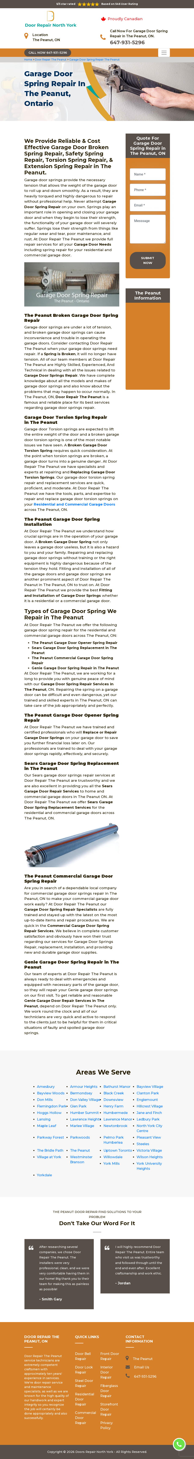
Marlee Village (82, 1126)
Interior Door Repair (106, 1372)
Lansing (43, 1119)
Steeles (143, 1144)
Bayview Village (150, 1087)
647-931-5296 (127, 42)
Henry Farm (113, 1106)
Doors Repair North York (94, 1452)
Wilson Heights (150, 1157)
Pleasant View (149, 1137)
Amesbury (46, 1087)
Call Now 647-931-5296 (47, 53)
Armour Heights (84, 1087)
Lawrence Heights (85, 1119)
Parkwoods (80, 1137)
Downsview (113, 1100)
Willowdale (112, 1157)
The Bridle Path (50, 1150)
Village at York (49, 1157)
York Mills (111, 1164)
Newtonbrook (115, 1126)
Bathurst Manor (116, 1087)
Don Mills (45, 1100)
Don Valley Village (85, 1100)
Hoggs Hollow (49, 1113)
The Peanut (80, 1150)
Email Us (141, 1367)
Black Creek (113, 1093)
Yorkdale (44, 1175)
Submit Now (147, 260)
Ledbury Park (148, 1119)
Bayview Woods (51, 1093)
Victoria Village (149, 1150)
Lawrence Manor (117, 1119)
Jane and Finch (149, 1113)
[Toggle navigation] (164, 52)
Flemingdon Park (51, 1106)
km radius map (148, 347)
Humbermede (115, 1113)
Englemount (147, 1100)
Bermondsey (81, 1093)
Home (28, 59)
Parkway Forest (50, 1137)
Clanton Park (148, 1093)
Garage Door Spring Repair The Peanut (94, 59)
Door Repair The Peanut (50, 59)
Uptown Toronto (117, 1150)
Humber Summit (84, 1113)
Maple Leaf (46, 1126)
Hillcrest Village (150, 1106)
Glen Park (78, 1106)
